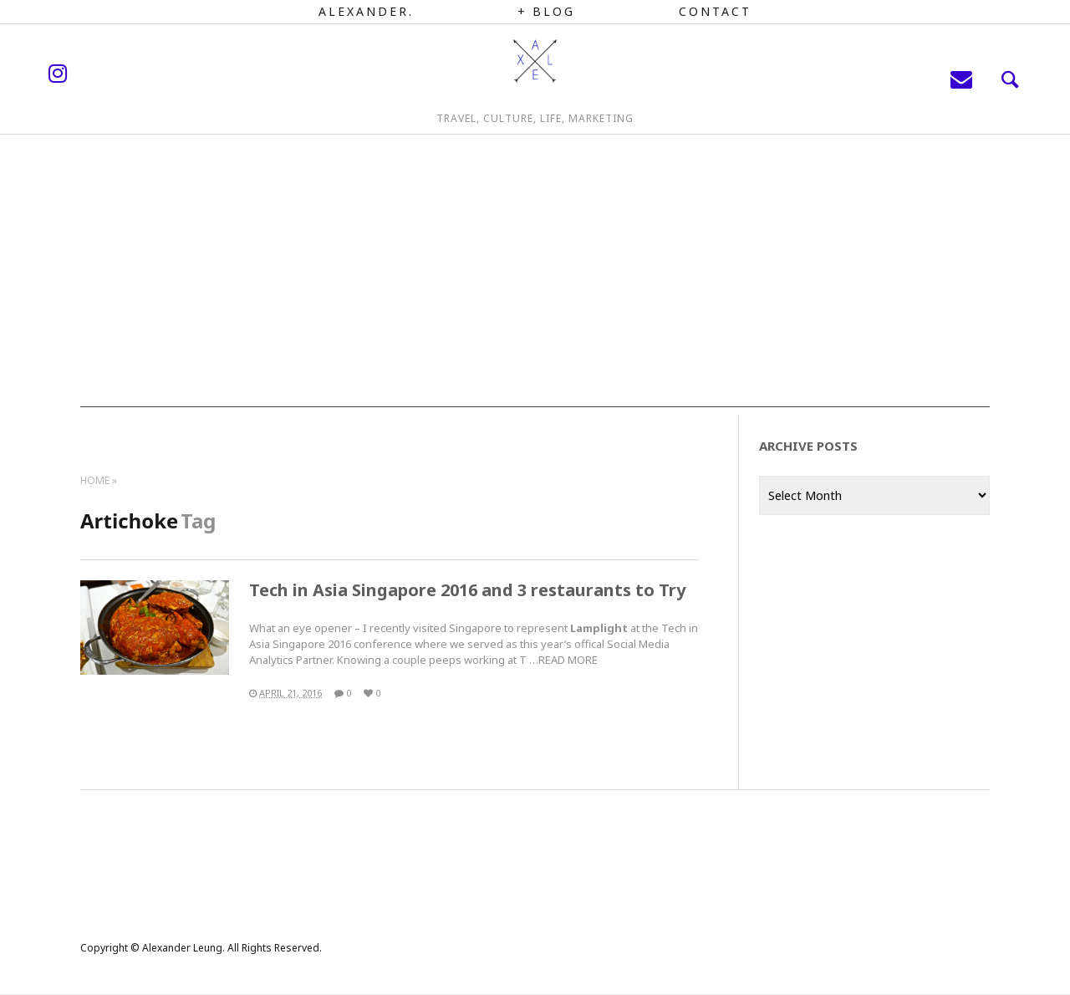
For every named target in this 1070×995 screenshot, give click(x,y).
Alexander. (366, 11)
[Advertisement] (535, 290)
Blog (553, 11)
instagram (121, 88)
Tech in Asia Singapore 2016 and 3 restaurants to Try (467, 590)
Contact (715, 11)
